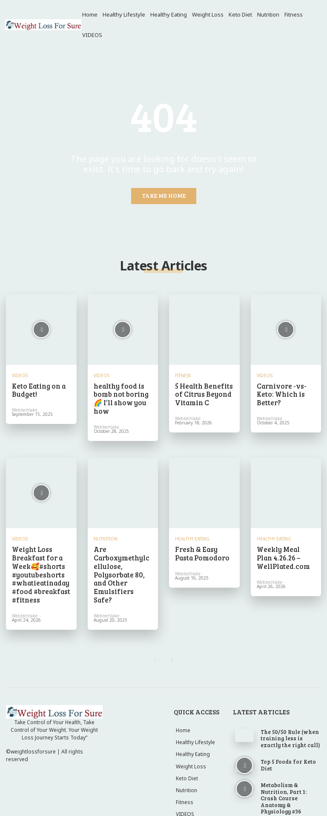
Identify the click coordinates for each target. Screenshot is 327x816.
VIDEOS (20, 375)
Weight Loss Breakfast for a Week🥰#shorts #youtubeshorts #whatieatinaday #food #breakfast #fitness (37, 557)
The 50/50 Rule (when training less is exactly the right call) (290, 716)
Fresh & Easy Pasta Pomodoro (202, 539)
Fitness (183, 375)
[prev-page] (155, 639)
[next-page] (171, 639)
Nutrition (106, 526)
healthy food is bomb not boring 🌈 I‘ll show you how (121, 392)
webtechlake (24, 407)
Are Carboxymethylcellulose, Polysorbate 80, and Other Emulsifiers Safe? (123, 550)
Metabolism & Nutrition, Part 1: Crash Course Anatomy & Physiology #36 (288, 769)
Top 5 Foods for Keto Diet (289, 742)
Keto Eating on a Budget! (35, 388)
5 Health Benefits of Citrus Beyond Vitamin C (203, 392)
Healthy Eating (192, 526)
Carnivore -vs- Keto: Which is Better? (286, 388)
